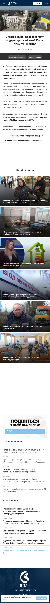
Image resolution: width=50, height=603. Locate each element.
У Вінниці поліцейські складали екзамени (23, 140)
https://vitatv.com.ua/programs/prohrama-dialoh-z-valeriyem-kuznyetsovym (25, 153)
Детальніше (25, 449)
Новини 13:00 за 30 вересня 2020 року (26, 135)
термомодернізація (17, 57)
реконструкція (35, 57)
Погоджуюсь (42, 598)
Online (38, 3)
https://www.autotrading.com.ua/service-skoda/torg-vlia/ (25, 391)
